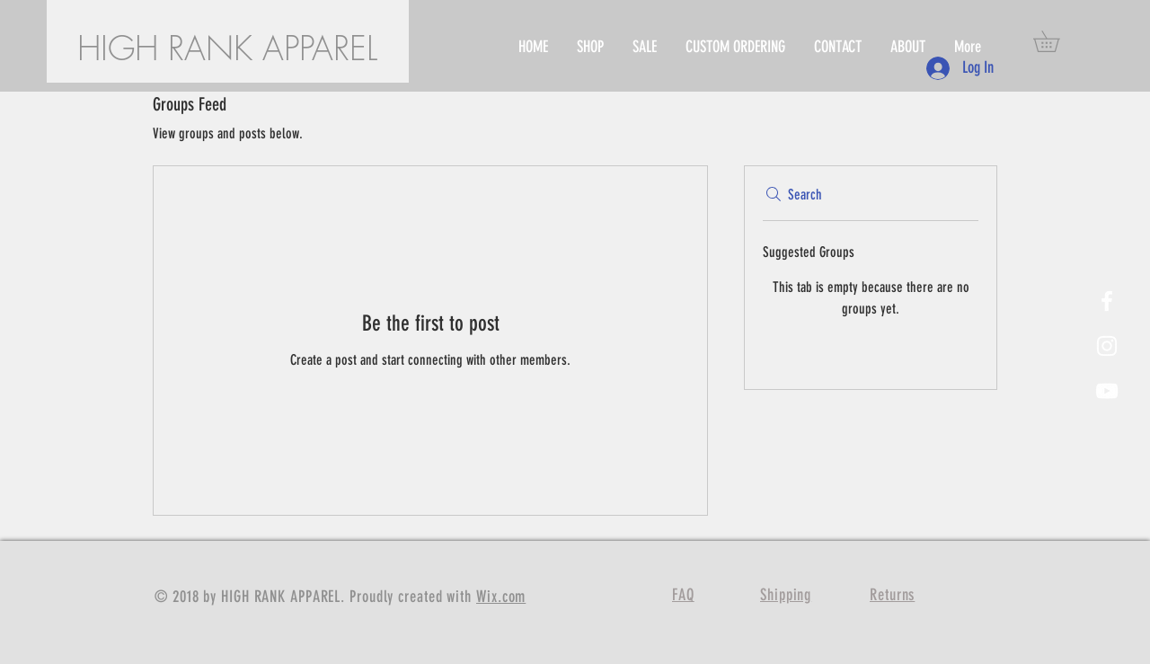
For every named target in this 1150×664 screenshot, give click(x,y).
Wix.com (501, 596)
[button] (1056, 41)
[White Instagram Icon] (1106, 345)
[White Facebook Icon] (1106, 301)
